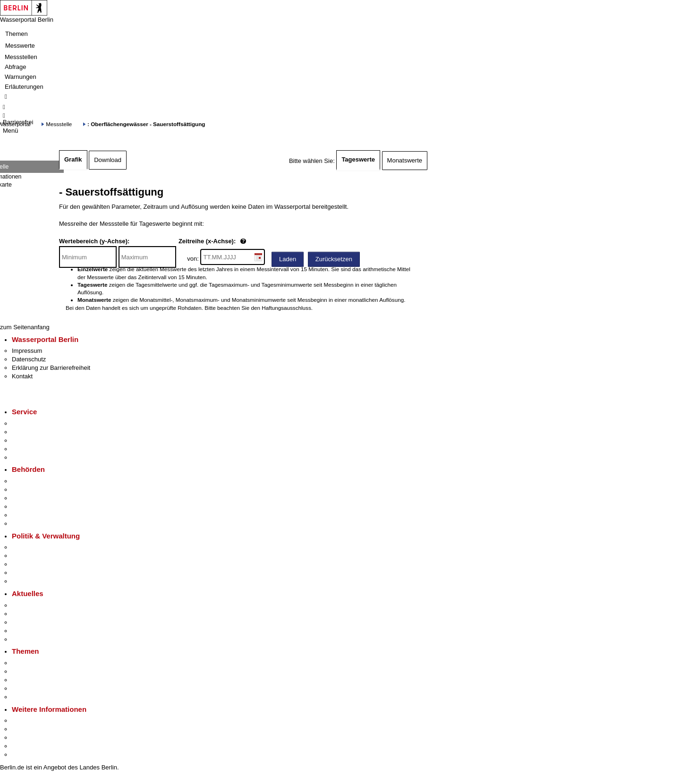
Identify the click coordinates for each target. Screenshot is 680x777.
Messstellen (21, 56)
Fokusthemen (30, 662)
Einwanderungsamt (38, 523)
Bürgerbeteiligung (36, 564)
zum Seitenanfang (25, 327)
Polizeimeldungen (36, 613)
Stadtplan (25, 754)
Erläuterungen (24, 86)
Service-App (28, 423)
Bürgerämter (29, 506)
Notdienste (26, 449)
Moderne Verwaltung (40, 679)
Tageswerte (358, 159)
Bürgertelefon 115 (36, 440)
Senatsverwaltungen (40, 489)
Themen (16, 33)
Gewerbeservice (34, 457)
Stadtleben (26, 746)
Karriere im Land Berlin (43, 555)
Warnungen (20, 76)
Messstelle (59, 124)
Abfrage (15, 66)
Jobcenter (25, 515)
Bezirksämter (30, 498)
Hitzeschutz (27, 639)
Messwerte (20, 45)
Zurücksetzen (333, 259)
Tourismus (26, 729)
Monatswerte (404, 160)
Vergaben (25, 581)
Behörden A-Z (31, 481)
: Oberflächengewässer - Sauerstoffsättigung (146, 124)
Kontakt (22, 376)
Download (107, 159)
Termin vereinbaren (38, 431)
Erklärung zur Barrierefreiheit (51, 367)
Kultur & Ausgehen (37, 720)
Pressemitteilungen (38, 605)
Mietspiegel (27, 688)
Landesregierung (35, 547)
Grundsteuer (29, 696)
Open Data (27, 572)
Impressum (27, 350)
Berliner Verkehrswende (44, 671)
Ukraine (22, 630)
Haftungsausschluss (286, 308)
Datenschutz (29, 359)
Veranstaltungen (34, 622)
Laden (287, 259)
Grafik (73, 159)
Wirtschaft (25, 737)
